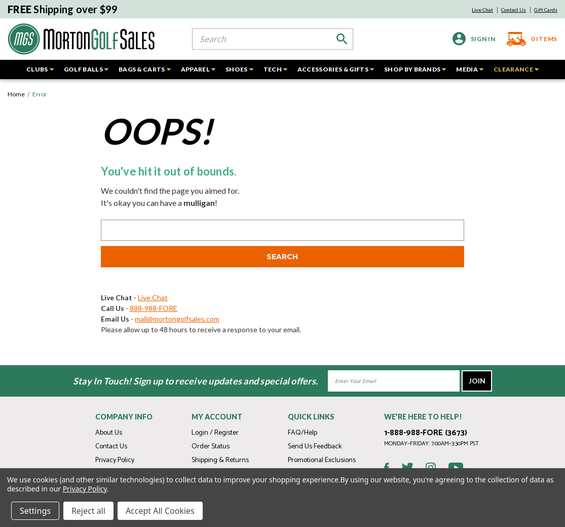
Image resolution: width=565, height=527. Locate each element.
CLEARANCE (516, 69)
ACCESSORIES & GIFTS (335, 69)
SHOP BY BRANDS (415, 69)
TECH (275, 69)
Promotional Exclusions (322, 460)
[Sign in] (474, 39)
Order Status (211, 446)
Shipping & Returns (220, 460)
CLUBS (40, 69)
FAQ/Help (302, 433)
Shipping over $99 (63, 9)
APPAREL (198, 69)
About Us (108, 433)
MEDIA (469, 69)
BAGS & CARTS (145, 69)
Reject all (88, 510)
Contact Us (513, 9)
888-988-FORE (153, 308)
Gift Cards (545, 9)
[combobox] (272, 39)
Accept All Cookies (160, 510)
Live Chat (482, 9)
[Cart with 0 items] (529, 39)
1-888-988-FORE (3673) (425, 433)
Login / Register (215, 433)
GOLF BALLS (86, 69)
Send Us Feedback (315, 446)
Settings (35, 510)
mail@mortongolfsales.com (177, 318)
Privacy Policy (114, 460)
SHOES (239, 69)
